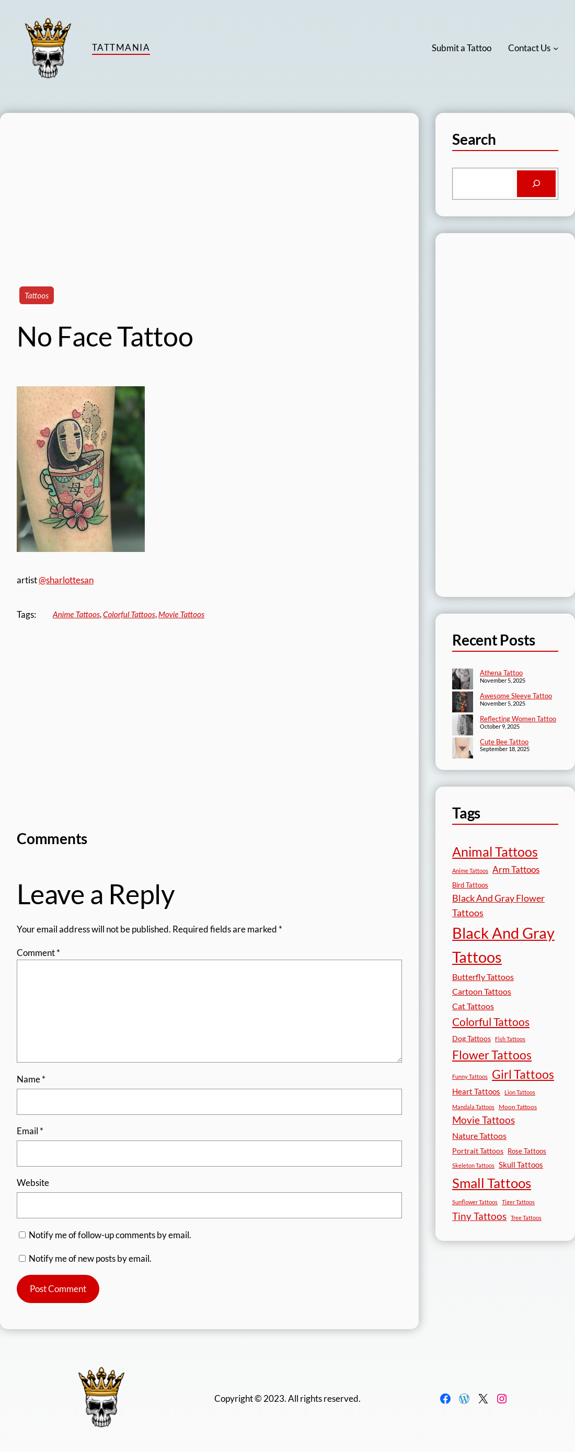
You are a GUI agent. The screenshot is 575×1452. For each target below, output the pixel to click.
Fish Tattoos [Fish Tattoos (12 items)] (510, 1038)
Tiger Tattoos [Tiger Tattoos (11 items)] (518, 1202)
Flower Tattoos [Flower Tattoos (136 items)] (492, 1054)
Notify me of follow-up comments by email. (110, 1234)
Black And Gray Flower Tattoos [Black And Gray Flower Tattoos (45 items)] (498, 905)
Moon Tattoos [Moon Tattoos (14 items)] (518, 1107)
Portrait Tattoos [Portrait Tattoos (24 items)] (477, 1150)
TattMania (121, 47)
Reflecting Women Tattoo (518, 719)
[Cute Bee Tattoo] (462, 748)
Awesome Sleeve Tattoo (516, 696)
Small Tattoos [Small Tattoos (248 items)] (491, 1182)
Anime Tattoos (76, 614)
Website (33, 1182)
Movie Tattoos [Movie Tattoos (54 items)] (483, 1120)
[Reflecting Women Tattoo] (462, 726)
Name (31, 1079)
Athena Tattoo (501, 673)
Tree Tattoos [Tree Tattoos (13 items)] (526, 1217)
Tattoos (37, 295)
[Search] (536, 183)
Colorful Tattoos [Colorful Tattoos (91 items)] (491, 1021)
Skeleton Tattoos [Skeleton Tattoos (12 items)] (473, 1165)
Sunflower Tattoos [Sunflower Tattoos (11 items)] (475, 1202)
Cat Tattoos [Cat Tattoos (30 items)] (473, 1006)
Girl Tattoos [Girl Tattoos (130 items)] (523, 1074)
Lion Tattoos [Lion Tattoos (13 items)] (519, 1092)
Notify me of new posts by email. (90, 1258)
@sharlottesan (66, 579)
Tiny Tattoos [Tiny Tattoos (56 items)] (479, 1216)
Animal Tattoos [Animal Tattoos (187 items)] (495, 851)
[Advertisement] (209, 186)
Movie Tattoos (181, 614)
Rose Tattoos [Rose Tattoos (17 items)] (527, 1151)
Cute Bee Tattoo (504, 741)
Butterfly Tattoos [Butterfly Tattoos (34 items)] (483, 977)
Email (30, 1130)
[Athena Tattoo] (462, 680)
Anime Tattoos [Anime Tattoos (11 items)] (470, 870)
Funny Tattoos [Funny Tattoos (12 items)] (470, 1076)
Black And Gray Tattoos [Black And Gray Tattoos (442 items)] (503, 945)
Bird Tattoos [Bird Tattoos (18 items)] (470, 885)
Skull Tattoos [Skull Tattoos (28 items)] (521, 1164)
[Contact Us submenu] (555, 48)
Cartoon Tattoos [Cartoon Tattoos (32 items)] (481, 991)
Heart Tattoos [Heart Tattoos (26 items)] (476, 1091)
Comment (38, 952)
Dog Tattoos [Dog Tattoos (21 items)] (471, 1038)
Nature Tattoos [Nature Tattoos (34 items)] (479, 1135)
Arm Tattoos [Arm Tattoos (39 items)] (515, 869)
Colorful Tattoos (129, 614)
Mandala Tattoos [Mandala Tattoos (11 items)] (473, 1106)
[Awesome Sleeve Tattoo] (462, 703)
